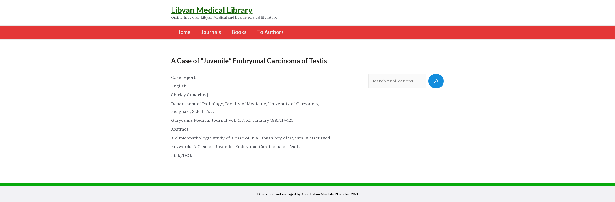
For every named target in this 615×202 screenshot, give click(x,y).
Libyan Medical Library (212, 10)
